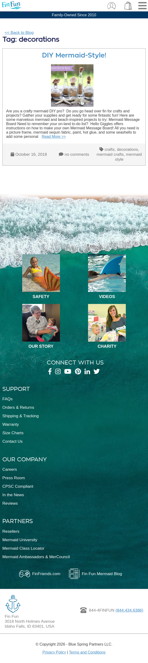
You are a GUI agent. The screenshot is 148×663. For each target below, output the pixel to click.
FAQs (7, 399)
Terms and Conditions (87, 652)
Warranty (10, 424)
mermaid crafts (110, 154)
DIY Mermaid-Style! (74, 55)
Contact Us (12, 441)
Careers (9, 469)
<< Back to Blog (19, 32)
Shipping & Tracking (20, 415)
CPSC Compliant (17, 486)
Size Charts (13, 432)
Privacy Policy (54, 652)
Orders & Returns (18, 407)
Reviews (10, 503)
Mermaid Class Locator (23, 548)
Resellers (10, 531)
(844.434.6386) (129, 610)
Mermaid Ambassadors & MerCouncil (36, 556)
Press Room (13, 477)
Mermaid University (19, 539)
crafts (109, 149)
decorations (127, 149)
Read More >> (54, 137)
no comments (77, 154)
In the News (13, 494)
